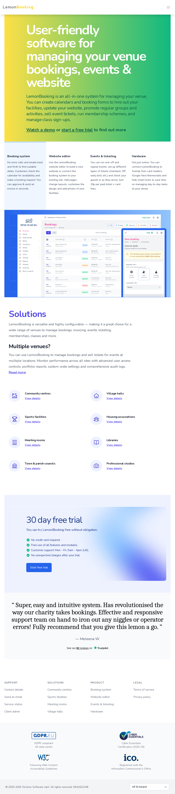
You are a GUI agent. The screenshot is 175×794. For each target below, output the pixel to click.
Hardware (139, 156)
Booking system (101, 690)
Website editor (100, 697)
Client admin (12, 712)
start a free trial (77, 130)
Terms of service (143, 690)
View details (32, 398)
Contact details (13, 690)
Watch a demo (40, 130)
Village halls (55, 712)
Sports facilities (57, 697)
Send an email (13, 697)
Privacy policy (142, 697)
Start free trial (39, 568)
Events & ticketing (102, 704)
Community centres (59, 690)
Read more (17, 372)
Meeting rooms (57, 704)
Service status (13, 704)
